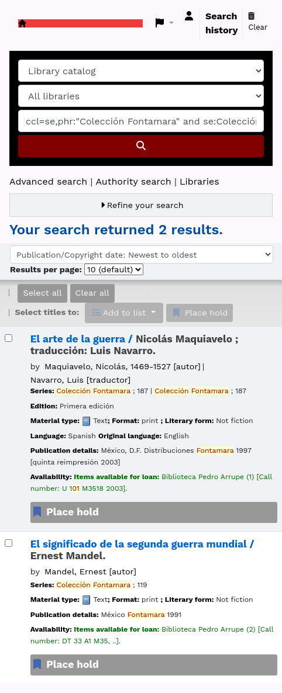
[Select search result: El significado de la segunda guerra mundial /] (8, 543)
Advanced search (48, 181)
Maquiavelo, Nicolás (122, 366)
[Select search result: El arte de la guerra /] (8, 338)
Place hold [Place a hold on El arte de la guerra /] (65, 512)
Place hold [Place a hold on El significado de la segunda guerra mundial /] (65, 664)
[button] (164, 23)
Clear (257, 22)
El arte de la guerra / (134, 345)
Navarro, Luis (80, 379)
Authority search (133, 181)
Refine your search (145, 205)
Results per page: (47, 269)
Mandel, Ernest (90, 571)
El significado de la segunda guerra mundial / (142, 550)
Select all (42, 292)
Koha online (22, 23)
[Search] (141, 146)
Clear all (92, 292)
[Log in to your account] (189, 16)
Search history (221, 23)
